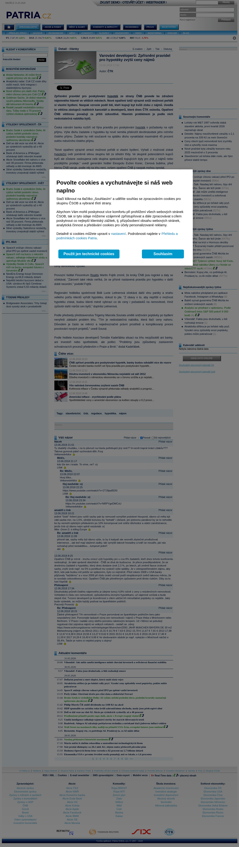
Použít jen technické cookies (88, 254)
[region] (121, 217)
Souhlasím (163, 254)
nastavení (118, 234)
